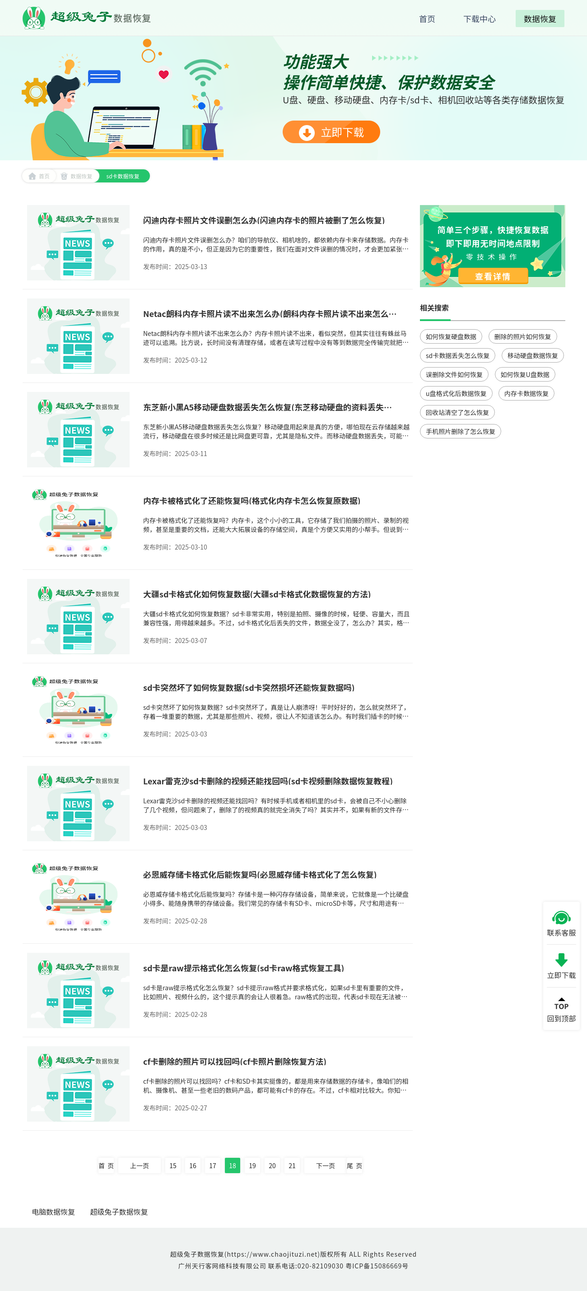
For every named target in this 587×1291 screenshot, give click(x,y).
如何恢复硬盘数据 (451, 336)
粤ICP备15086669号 (377, 1265)
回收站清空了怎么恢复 (457, 412)
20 (272, 1165)
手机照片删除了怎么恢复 (460, 431)
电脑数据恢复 (53, 1211)
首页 (39, 176)
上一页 (139, 1165)
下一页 (325, 1165)
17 (212, 1165)
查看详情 (493, 276)
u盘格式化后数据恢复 (456, 393)
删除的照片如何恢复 (522, 336)
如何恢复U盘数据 (525, 374)
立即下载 (331, 132)
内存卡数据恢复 (526, 393)
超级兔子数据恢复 (119, 1211)
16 (192, 1165)
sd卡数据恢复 (123, 176)
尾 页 (354, 1165)
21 (292, 1165)
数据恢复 (76, 176)
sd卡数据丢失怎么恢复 (457, 355)
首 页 (106, 1165)
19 (252, 1165)
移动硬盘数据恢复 (533, 355)
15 (173, 1165)
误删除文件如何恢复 (454, 374)
